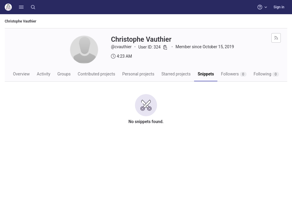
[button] (21, 7)
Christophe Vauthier (20, 21)
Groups (64, 74)
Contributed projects (96, 74)
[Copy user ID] (165, 47)
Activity (43, 74)
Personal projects (138, 74)
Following (266, 74)
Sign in (278, 7)
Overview (21, 74)
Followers (234, 74)
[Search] (33, 7)
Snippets (206, 74)
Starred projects (176, 74)
